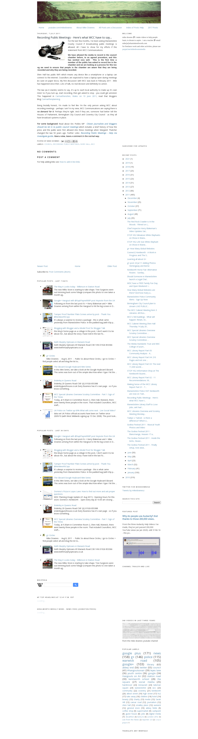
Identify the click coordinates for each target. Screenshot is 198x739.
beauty (125, 699)
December (133, 198)
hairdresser (127, 685)
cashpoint (156, 711)
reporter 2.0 (147, 720)
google (152, 673)
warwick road (134, 660)
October (131, 206)
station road (154, 676)
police (148, 657)
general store (133, 708)
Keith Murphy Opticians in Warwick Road (72, 342)
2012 (127, 190)
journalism (151, 702)
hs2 (159, 693)
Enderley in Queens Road (65, 380)
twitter (143, 667)
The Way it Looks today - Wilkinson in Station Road (77, 286)
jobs (143, 713)
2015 (127, 178)
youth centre (135, 673)
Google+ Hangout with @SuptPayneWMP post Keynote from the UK (84, 300)
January (131, 472)
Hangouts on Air (131, 676)
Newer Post (42, 266)
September (133, 210)
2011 (127, 194)
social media (146, 681)
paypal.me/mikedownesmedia (133, 49)
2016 (127, 174)
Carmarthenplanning (51, 99)
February (132, 468)
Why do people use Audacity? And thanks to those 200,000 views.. (140, 517)
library (150, 664)
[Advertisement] (60, 243)
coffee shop (127, 711)
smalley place (142, 705)
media (147, 699)
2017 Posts (153, 27)
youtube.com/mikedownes (60, 27)
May (130, 456)
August (131, 214)
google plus (131, 653)
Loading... (41, 601)
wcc (93, 144)
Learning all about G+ (136, 259)
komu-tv (140, 717)
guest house (131, 713)
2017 (127, 170)
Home (41, 27)
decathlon (130, 717)
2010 (127, 477)
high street (148, 693)
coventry (142, 690)
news (157, 653)
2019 (127, 162)
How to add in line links (70, 162)
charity (137, 699)
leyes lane (155, 670)
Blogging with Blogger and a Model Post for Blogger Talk (79, 328)
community (127, 690)
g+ (132, 657)
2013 (127, 186)
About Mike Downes (85, 27)
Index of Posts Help (135, 27)
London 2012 (152, 717)
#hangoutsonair (136, 670)
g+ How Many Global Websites (141, 248)
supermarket (142, 711)
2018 (127, 166)
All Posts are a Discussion (110, 27)
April (130, 460)
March (131, 464)
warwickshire (140, 687)
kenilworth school (139, 679)
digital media (155, 713)
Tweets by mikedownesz (133, 490)
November (133, 202)
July (129, 218)
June (130, 452)
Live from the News (130, 720)
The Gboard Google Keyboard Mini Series (72, 366)
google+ (128, 664)
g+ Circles (50, 355)
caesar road (136, 702)
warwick (157, 705)
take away (131, 696)
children (144, 696)
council (48, 144)
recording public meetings (66, 144)
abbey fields (151, 708)
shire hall (85, 144)
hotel (154, 696)
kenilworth (156, 690)
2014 (127, 182)
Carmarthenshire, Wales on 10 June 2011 (76, 96)
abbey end (128, 667)
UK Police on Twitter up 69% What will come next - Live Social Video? (85, 410)
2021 (127, 159)
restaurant (142, 685)
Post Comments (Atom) (59, 271)
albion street (132, 693)
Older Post (112, 266)
